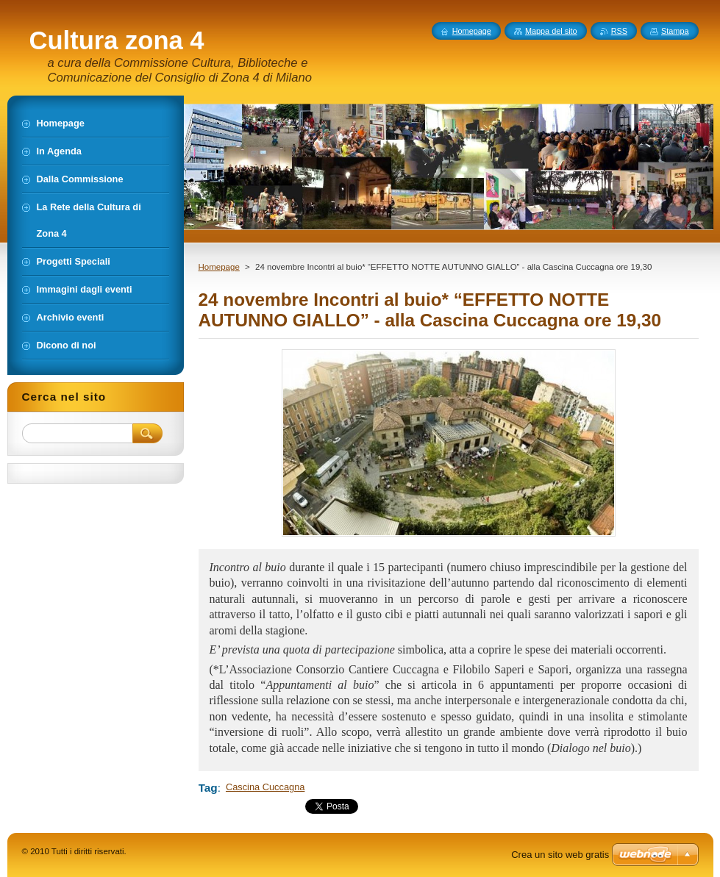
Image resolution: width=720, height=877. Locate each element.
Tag (208, 787)
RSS (619, 30)
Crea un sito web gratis (560, 854)
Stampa (674, 30)
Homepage (219, 266)
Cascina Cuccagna (265, 786)
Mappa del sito (551, 30)
